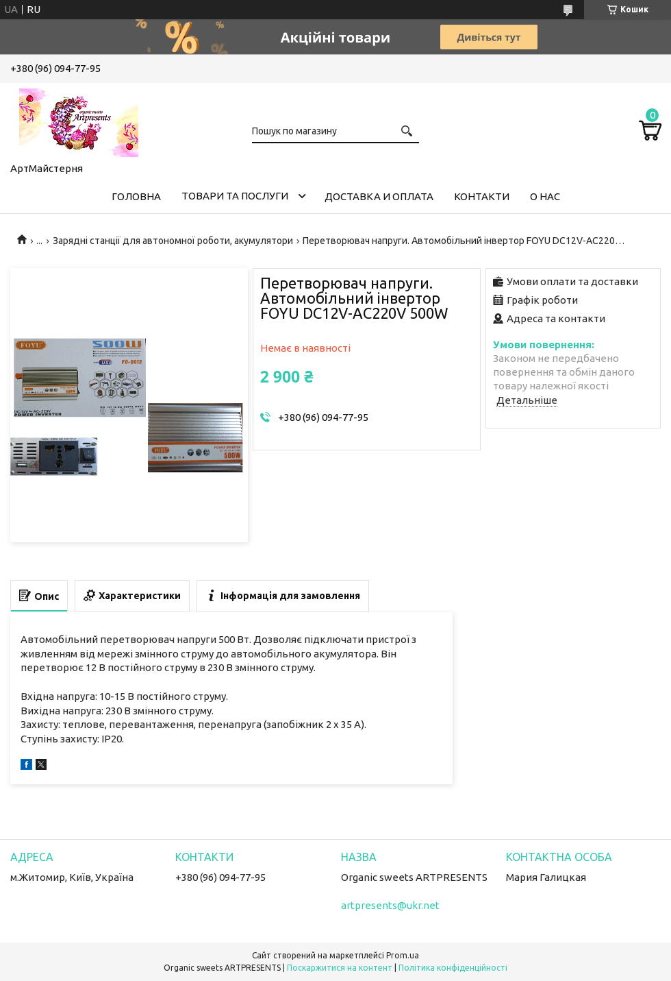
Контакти (481, 196)
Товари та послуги (234, 196)
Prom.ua (402, 955)
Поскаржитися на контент (339, 967)
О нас (545, 196)
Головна (136, 196)
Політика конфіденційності (452, 967)
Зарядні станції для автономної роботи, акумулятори (173, 240)
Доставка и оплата (379, 196)
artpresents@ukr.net (390, 905)
